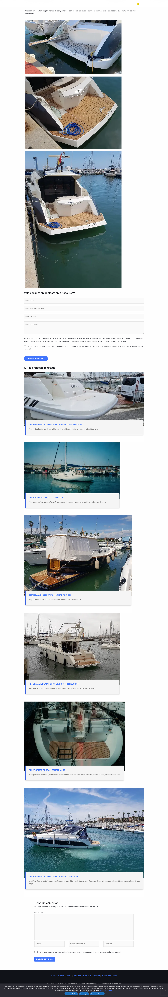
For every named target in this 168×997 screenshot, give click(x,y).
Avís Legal (77, 976)
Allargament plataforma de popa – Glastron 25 (55, 425)
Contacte (130, 4)
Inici (74, 4)
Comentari (39, 912)
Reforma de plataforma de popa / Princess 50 (54, 684)
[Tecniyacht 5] (36, 4)
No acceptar (84, 994)
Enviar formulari (36, 359)
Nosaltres (119, 4)
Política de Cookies (109, 976)
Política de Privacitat (91, 976)
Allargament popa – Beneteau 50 (47, 770)
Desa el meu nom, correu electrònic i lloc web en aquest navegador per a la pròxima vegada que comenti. (79, 952)
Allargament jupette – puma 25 (46, 498)
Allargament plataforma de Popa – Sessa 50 (53, 877)
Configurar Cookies (97, 994)
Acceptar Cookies (71, 994)
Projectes (108, 4)
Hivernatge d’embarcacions (90, 4)
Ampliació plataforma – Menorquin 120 (50, 595)
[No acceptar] (165, 990)
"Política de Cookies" (105, 990)
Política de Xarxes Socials (61, 976)
